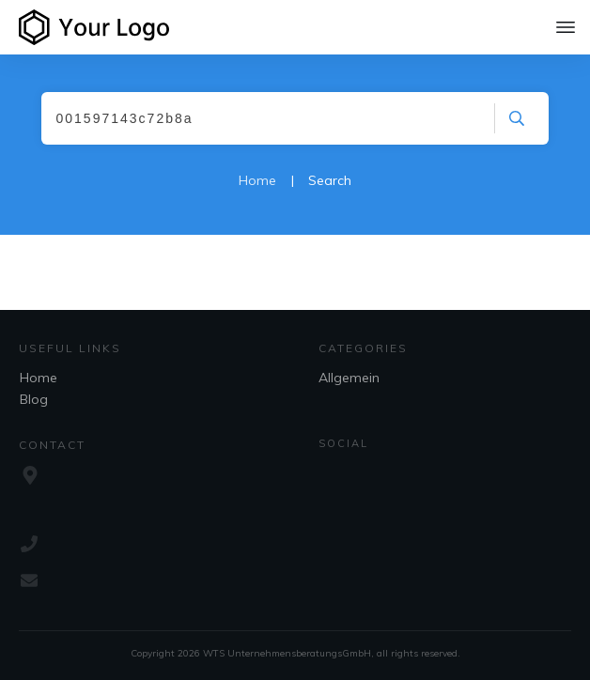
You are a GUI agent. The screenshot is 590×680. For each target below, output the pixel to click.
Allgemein (349, 377)
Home (38, 377)
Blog (34, 399)
